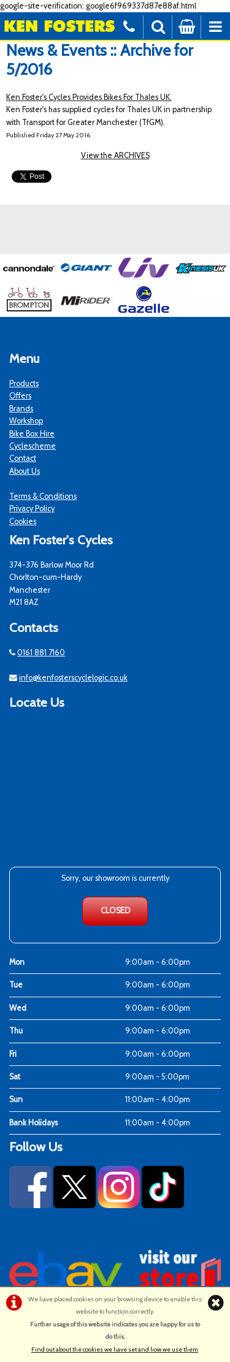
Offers (20, 395)
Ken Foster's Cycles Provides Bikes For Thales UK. (89, 97)
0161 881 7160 (41, 652)
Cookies (22, 521)
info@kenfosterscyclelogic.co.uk (73, 677)
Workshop (26, 420)
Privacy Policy (32, 508)
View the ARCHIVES (115, 155)
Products (24, 383)
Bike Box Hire (32, 433)
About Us (24, 471)
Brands (21, 408)
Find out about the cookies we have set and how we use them (114, 1349)
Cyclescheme (32, 446)
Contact (22, 458)
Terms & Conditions (43, 496)
